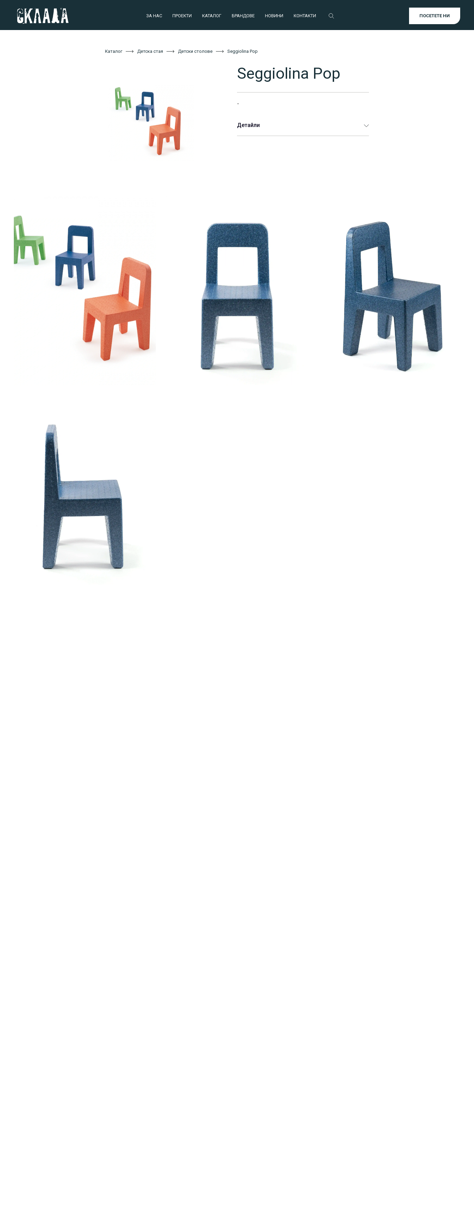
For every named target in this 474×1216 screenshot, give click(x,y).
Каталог (113, 51)
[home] (43, 16)
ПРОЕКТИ (182, 15)
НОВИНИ (274, 15)
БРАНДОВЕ (243, 15)
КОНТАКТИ (305, 15)
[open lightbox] (160, 122)
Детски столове (195, 51)
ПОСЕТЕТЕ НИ (434, 15)
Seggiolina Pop (242, 51)
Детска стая (150, 51)
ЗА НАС (154, 15)
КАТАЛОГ (211, 15)
